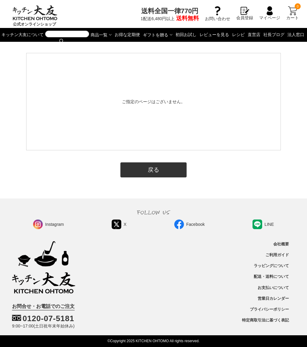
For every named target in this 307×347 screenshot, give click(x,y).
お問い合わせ (217, 16)
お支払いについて (273, 288)
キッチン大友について (23, 34)
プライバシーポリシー (269, 309)
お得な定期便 (127, 34)
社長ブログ (273, 34)
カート (292, 13)
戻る (153, 170)
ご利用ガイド (277, 255)
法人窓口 (295, 34)
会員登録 (244, 13)
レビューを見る (214, 34)
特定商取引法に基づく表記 (265, 320)
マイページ (269, 13)
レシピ (238, 34)
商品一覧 (99, 34)
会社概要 (281, 244)
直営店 (254, 34)
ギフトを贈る (155, 34)
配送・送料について (271, 277)
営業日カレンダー (273, 298)
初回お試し (186, 34)
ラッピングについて (271, 266)
